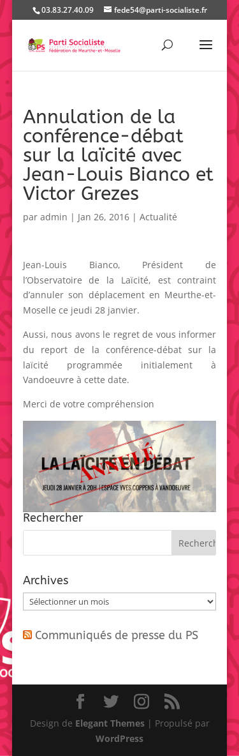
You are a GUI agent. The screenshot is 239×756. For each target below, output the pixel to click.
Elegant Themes (110, 723)
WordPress (119, 738)
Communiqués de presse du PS (116, 635)
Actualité (158, 217)
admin (54, 217)
